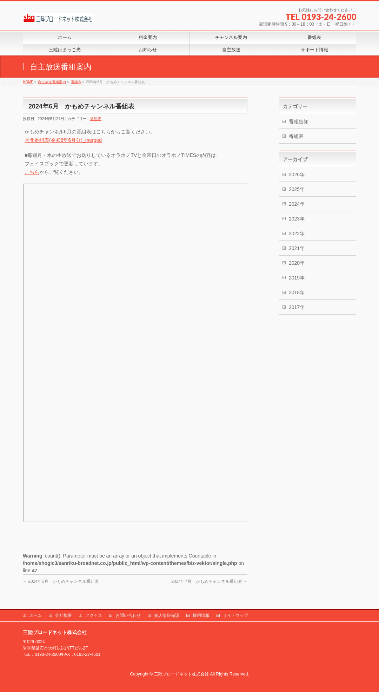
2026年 (297, 174)
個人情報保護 (166, 615)
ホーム (35, 615)
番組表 (95, 119)
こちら (32, 172)
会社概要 (63, 615)
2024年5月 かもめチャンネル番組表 (61, 581)
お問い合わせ (128, 615)
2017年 (297, 307)
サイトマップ (235, 615)
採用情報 (201, 615)
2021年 (297, 248)
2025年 (297, 189)
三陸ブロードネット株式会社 (181, 674)
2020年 (297, 263)
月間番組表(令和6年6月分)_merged (63, 140)
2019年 (297, 278)
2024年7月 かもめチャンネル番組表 (209, 581)
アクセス (93, 615)
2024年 (297, 204)
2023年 (297, 219)
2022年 (297, 233)
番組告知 (298, 121)
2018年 (297, 292)
